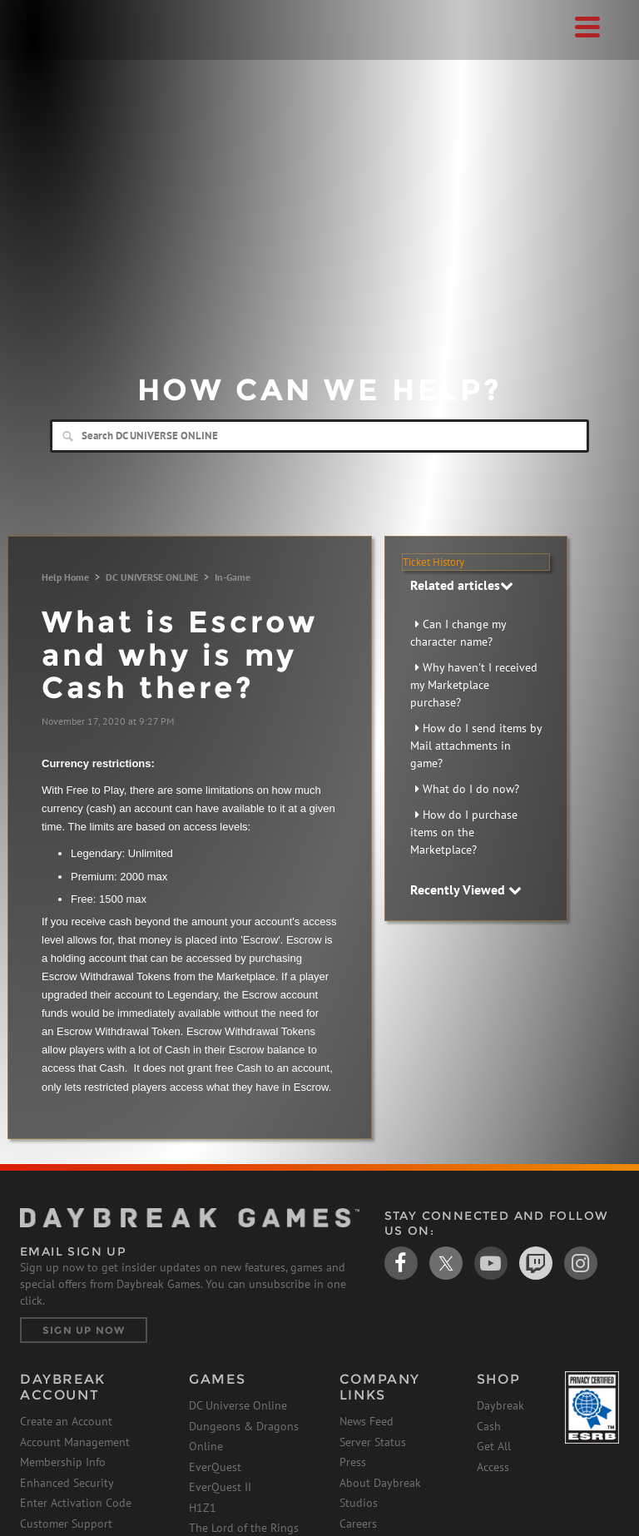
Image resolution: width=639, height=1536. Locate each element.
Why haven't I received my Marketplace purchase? (473, 685)
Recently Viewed (466, 889)
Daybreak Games (61, 47)
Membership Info (63, 1461)
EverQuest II (220, 1486)
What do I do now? (471, 788)
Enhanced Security (67, 1482)
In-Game (232, 577)
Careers (358, 1523)
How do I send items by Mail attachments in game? (476, 745)
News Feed (366, 1421)
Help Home (65, 577)
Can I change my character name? (458, 633)
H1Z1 (202, 1507)
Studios (358, 1502)
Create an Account (66, 1421)
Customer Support (66, 1523)
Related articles (461, 585)
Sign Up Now (83, 1330)
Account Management (75, 1441)
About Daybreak (380, 1482)
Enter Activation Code (75, 1502)
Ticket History (433, 562)
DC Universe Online (238, 1405)
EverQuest (215, 1466)
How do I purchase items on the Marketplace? (464, 832)
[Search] (319, 436)
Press (352, 1461)
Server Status (372, 1441)
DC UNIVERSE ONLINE (152, 577)
